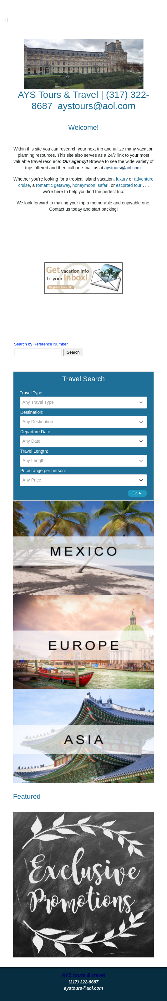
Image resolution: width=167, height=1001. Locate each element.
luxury (122, 179)
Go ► (137, 493)
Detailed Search (35, 492)
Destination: (31, 412)
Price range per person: (43, 470)
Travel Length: (34, 451)
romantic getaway (53, 185)
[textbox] (83, 402)
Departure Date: (36, 431)
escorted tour (129, 185)
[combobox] (84, 402)
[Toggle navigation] (7, 22)
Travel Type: (31, 392)
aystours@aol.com (96, 106)
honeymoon (83, 185)
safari (103, 185)
